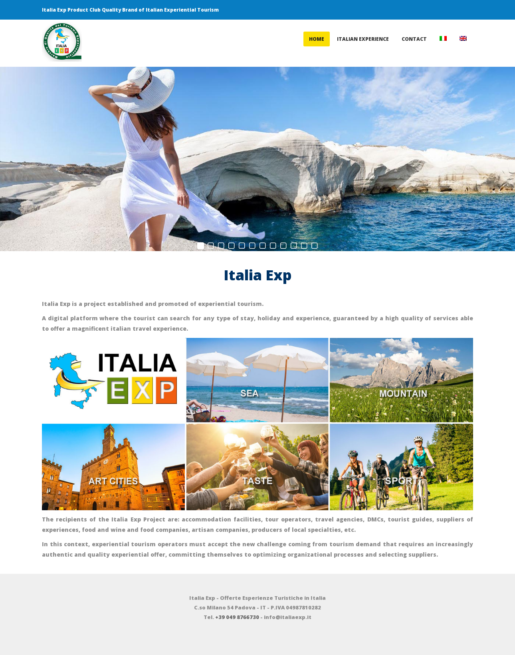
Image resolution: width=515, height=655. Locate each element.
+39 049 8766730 (237, 617)
